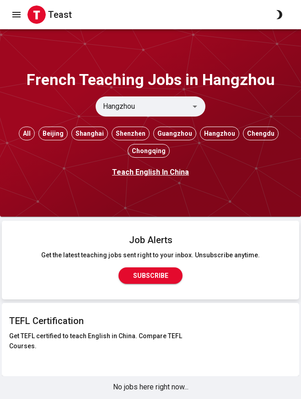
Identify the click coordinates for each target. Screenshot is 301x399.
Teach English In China (150, 172)
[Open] (194, 106)
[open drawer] (16, 15)
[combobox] (143, 106)
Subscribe (150, 275)
